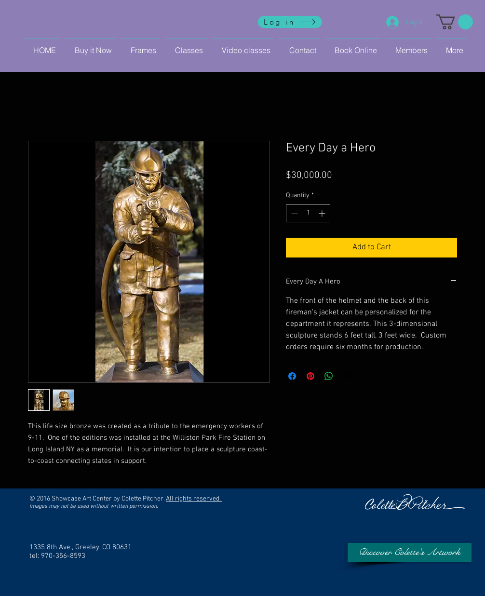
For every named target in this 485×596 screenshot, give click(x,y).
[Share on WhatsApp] (329, 376)
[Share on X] (347, 376)
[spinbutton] (308, 213)
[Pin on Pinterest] (310, 376)
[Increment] (323, 213)
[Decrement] (293, 213)
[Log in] (290, 22)
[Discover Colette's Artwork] (410, 552)
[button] (454, 21)
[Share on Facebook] (292, 376)
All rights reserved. (194, 499)
